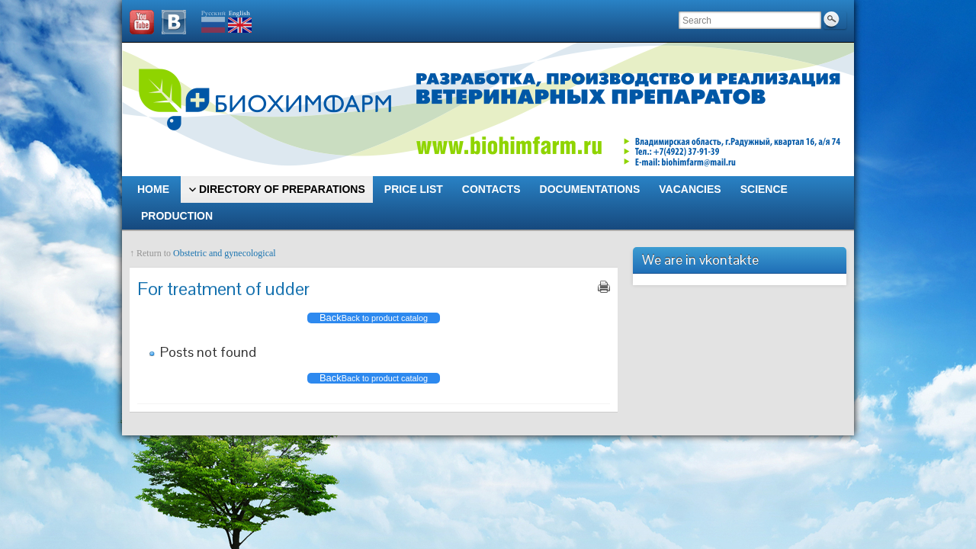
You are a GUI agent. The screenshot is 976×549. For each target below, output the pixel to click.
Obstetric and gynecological (224, 253)
